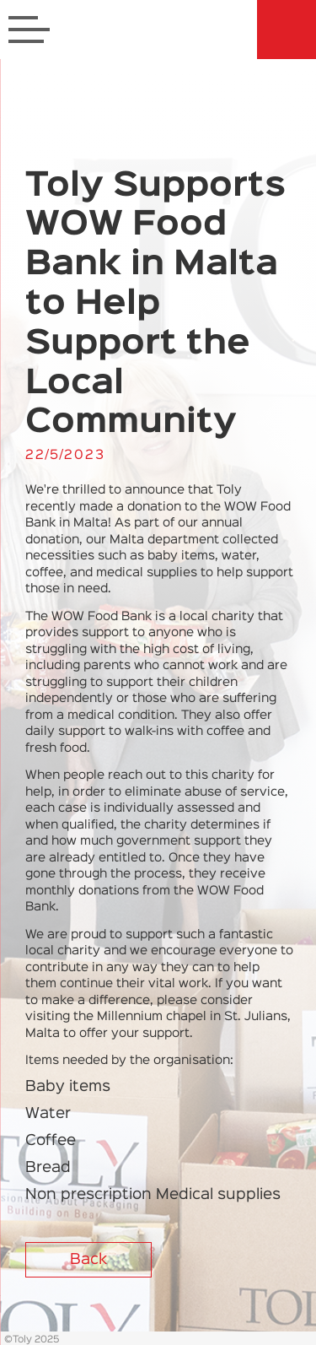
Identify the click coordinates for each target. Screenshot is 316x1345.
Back (88, 1260)
